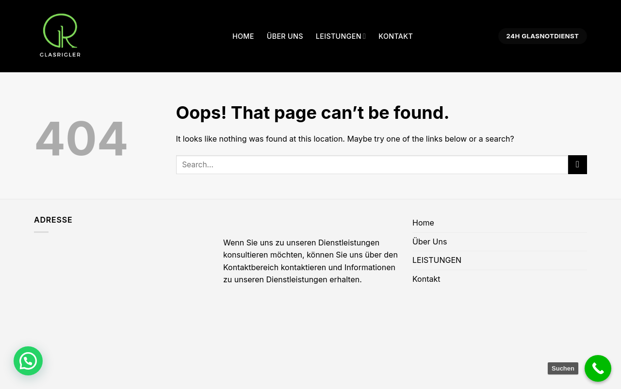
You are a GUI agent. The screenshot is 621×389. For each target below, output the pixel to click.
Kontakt (395, 36)
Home (243, 36)
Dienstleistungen (296, 279)
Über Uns (285, 36)
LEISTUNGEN (341, 36)
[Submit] (577, 164)
